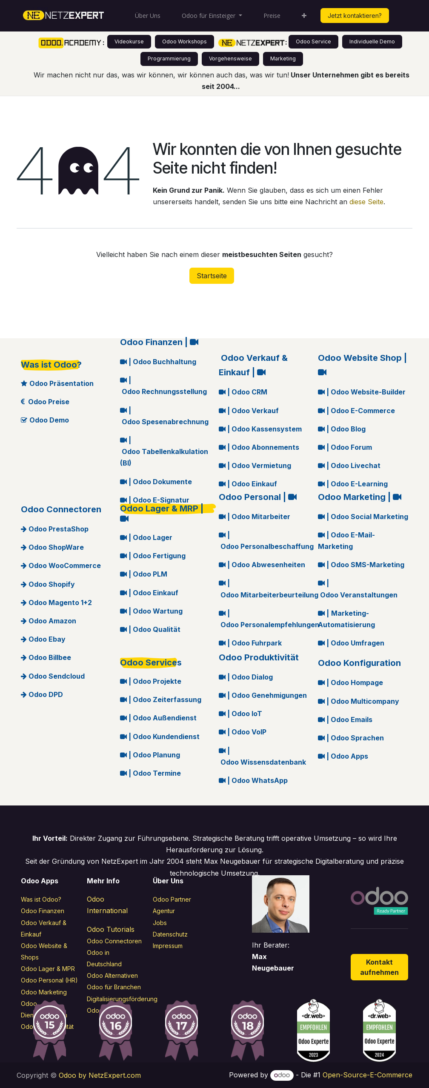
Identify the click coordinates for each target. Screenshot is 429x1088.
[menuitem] (147, 16)
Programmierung (169, 58)
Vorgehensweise (230, 58)
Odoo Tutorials (110, 929)
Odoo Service (313, 41)
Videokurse (129, 41)
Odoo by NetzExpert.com (100, 1075)
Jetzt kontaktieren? (355, 15)
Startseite (212, 275)
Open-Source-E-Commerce (367, 1075)
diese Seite (366, 201)
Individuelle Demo (372, 41)
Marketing (283, 58)
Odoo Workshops (184, 41)
